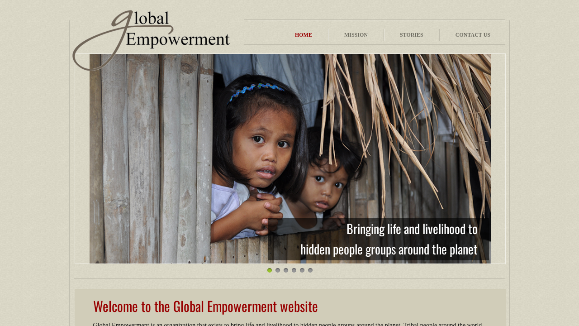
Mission (356, 35)
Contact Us (473, 35)
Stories (411, 35)
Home (303, 35)
